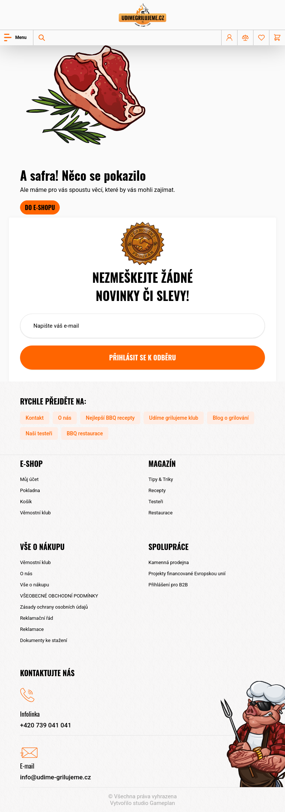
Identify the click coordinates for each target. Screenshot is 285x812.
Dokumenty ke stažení (43, 640)
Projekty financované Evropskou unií (187, 573)
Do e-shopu (40, 207)
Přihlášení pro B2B (168, 584)
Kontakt (35, 418)
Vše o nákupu (34, 584)
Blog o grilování (231, 418)
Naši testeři (39, 433)
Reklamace (32, 629)
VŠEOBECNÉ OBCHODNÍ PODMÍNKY (59, 596)
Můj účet (29, 479)
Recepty (157, 490)
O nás (65, 418)
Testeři (155, 501)
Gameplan (162, 803)
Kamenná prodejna (168, 562)
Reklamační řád (36, 618)
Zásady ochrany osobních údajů (54, 607)
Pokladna (30, 490)
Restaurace (160, 512)
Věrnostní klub (35, 512)
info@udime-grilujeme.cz (55, 777)
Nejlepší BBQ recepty (110, 418)
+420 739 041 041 (45, 725)
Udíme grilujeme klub (173, 418)
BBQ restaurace (85, 433)
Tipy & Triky (160, 479)
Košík (26, 501)
